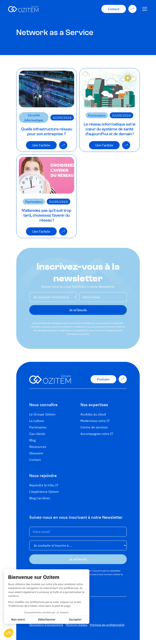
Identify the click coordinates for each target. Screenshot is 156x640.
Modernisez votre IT (95, 421)
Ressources (37, 447)
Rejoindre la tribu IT (43, 485)
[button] (144, 9)
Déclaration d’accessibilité (46, 625)
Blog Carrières (39, 498)
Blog (32, 440)
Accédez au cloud (93, 414)
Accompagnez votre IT (96, 434)
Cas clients (37, 434)
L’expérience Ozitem (44, 492)
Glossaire (36, 453)
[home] (23, 9)
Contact (35, 460)
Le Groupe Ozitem (42, 414)
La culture (36, 421)
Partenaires (38, 427)
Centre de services (94, 427)
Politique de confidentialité (107, 625)
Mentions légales (76, 625)
